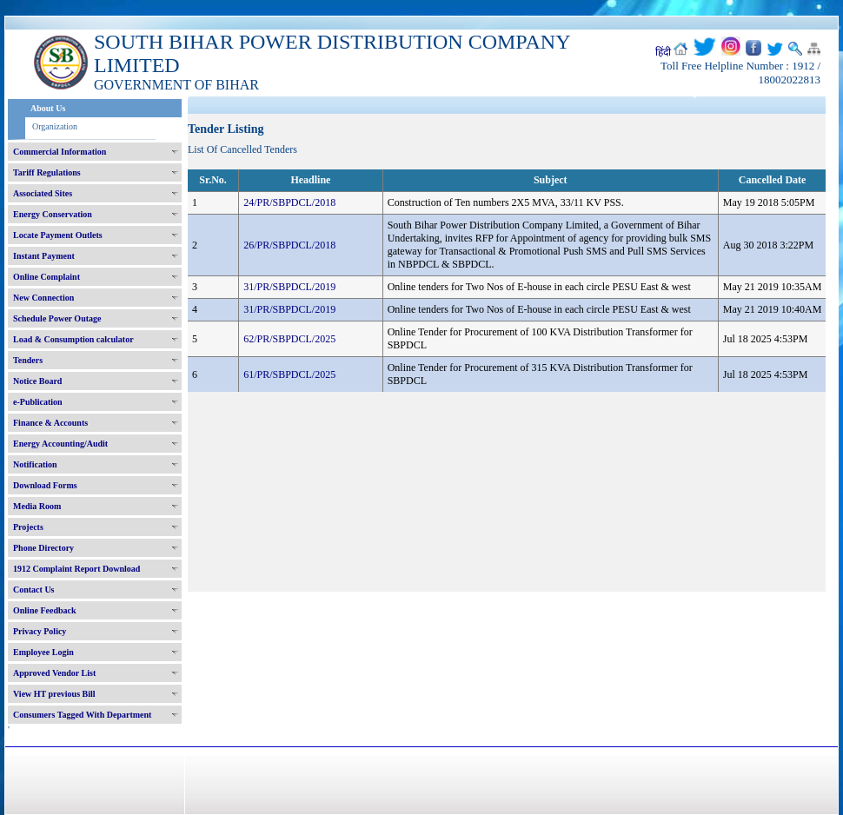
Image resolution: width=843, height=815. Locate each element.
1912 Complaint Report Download (76, 568)
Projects (28, 527)
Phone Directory (43, 548)
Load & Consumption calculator (73, 339)
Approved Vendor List (54, 673)
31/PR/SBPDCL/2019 (289, 287)
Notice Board (37, 381)
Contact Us (34, 589)
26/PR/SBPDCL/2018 (289, 245)
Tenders (28, 360)
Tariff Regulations (47, 172)
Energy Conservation (52, 214)
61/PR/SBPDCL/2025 (289, 374)
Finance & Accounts (50, 422)
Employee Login (43, 652)
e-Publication (38, 402)
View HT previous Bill (54, 694)
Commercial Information (59, 151)
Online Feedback (44, 610)
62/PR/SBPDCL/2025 (289, 339)
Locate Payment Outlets (58, 235)
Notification (35, 464)
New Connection (43, 297)
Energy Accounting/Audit (60, 443)
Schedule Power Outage (57, 318)
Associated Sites (42, 193)
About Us (47, 108)
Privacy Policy (39, 631)
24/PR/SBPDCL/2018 (289, 202)
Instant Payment (44, 256)
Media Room (37, 506)
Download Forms (45, 485)
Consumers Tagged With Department (82, 714)
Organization (54, 126)
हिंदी (663, 52)
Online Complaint (46, 277)
